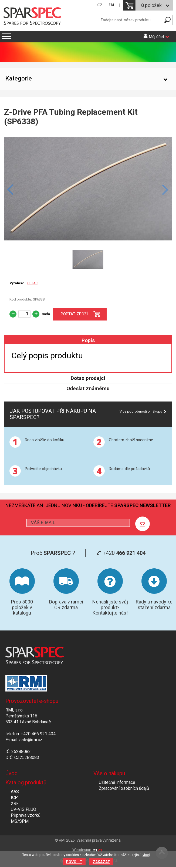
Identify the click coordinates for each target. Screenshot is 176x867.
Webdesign (87, 850)
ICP (14, 797)
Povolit (74, 862)
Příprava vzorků (25, 815)
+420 (121, 553)
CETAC (32, 283)
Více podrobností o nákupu (141, 411)
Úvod (11, 773)
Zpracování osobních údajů (124, 788)
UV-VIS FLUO (23, 809)
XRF (15, 803)
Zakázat (101, 862)
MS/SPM (20, 821)
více (146, 855)
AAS (15, 791)
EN (111, 5)
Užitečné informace (117, 782)
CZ (100, 5)
